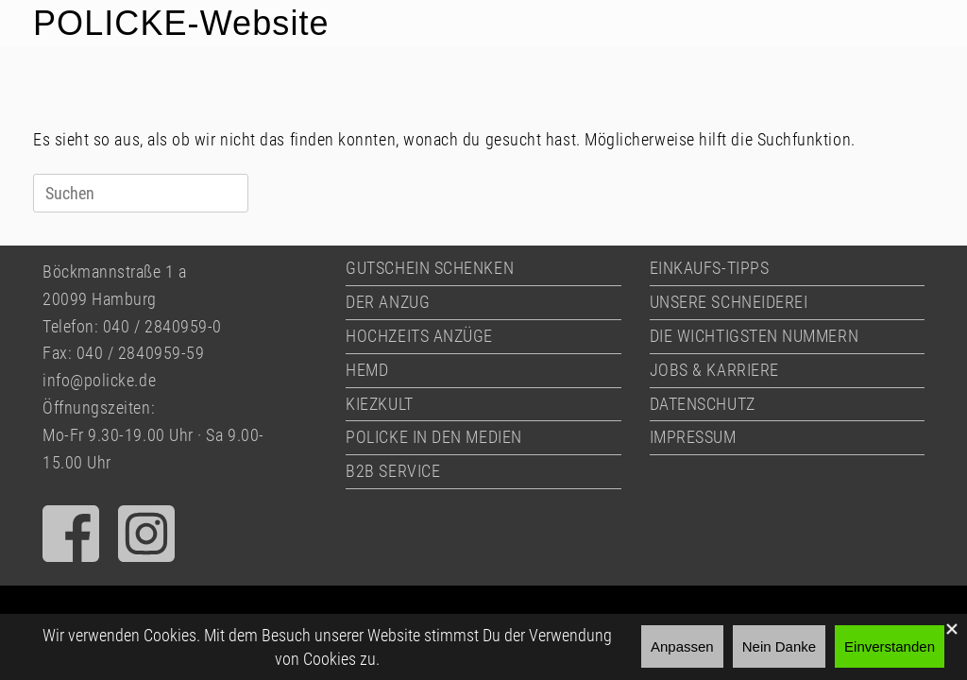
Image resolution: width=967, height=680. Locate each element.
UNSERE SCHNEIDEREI (729, 302)
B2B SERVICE (393, 471)
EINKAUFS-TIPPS (710, 268)
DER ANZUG (388, 302)
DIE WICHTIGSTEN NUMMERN (754, 336)
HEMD (367, 370)
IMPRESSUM (693, 437)
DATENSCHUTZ (702, 404)
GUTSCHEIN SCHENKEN (430, 268)
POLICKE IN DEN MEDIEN (433, 437)
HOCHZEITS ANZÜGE (419, 336)
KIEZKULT (379, 404)
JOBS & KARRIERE (714, 370)
